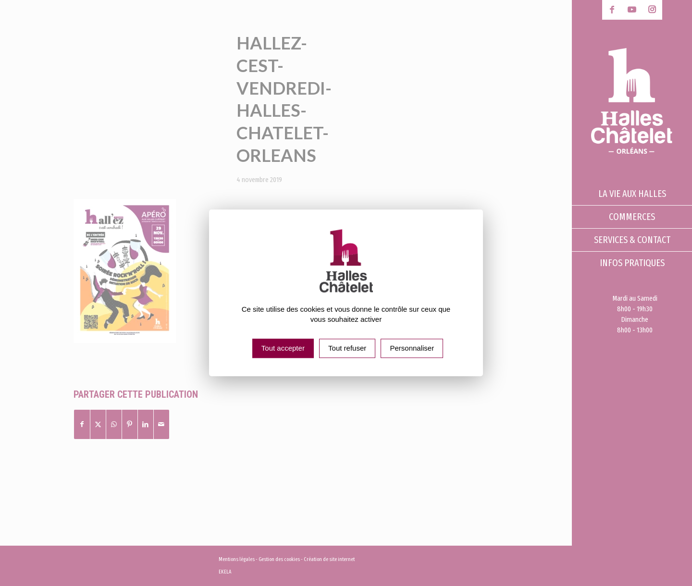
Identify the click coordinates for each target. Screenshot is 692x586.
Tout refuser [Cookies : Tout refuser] (347, 348)
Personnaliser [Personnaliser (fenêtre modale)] (412, 348)
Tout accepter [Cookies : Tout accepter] (283, 348)
